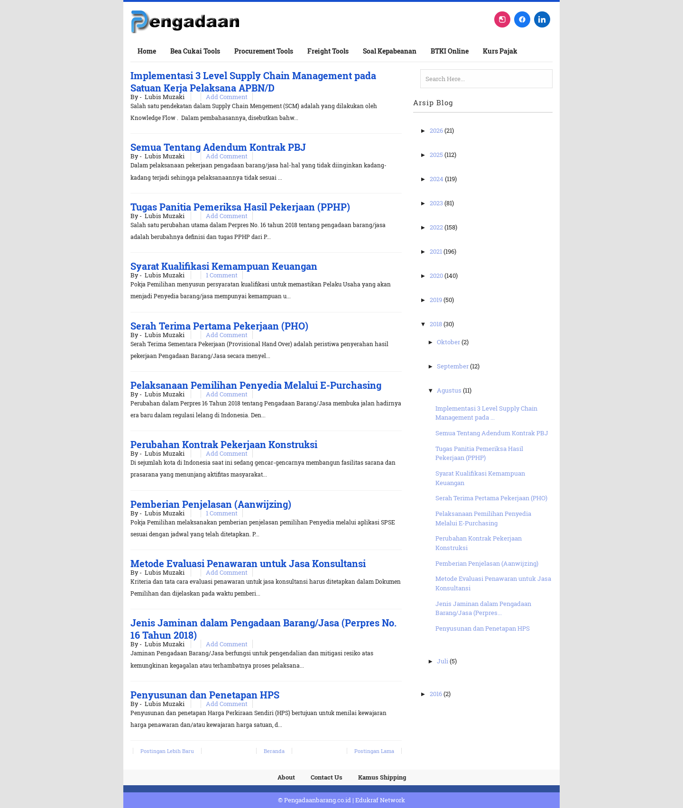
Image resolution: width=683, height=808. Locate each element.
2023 (437, 203)
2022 (437, 227)
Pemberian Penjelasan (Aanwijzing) (210, 504)
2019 (436, 299)
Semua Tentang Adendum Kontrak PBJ (218, 147)
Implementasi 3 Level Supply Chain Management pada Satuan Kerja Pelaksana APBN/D (253, 81)
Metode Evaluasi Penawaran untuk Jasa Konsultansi (248, 563)
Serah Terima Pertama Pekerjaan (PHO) (219, 326)
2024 (437, 178)
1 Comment (222, 275)
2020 (437, 275)
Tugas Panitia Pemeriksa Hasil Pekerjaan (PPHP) (240, 207)
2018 (436, 324)
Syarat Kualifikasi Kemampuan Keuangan (223, 266)
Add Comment (227, 96)
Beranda (274, 750)
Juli (443, 661)
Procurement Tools (263, 50)
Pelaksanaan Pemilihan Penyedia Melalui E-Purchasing (255, 385)
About (286, 777)
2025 (437, 154)
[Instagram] (502, 19)
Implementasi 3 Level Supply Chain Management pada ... (486, 413)
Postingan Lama (374, 750)
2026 (437, 130)
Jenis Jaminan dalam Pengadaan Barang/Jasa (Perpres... (483, 608)
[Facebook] (522, 19)
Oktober (449, 342)
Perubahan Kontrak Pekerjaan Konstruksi (223, 444)
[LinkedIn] (542, 19)
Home (147, 50)
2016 (436, 693)
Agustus (450, 390)
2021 (436, 251)
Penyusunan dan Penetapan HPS (204, 695)
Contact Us (326, 777)
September (453, 366)
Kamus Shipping (382, 777)
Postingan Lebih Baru (167, 750)
